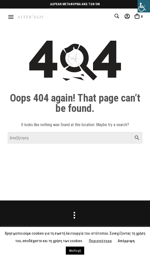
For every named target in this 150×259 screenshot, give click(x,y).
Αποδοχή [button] (75, 251)
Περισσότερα (100, 241)
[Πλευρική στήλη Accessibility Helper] (144, 6)
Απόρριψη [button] (126, 241)
